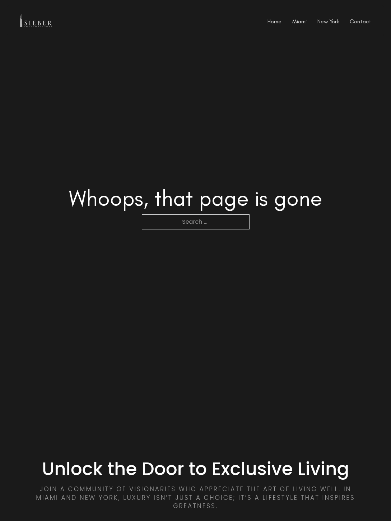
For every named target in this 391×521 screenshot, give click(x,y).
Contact (360, 21)
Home (274, 21)
